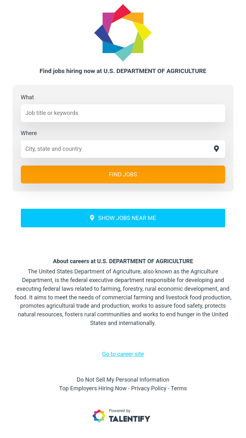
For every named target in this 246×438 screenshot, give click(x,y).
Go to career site (123, 354)
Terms (179, 388)
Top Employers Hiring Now (93, 388)
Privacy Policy (148, 388)
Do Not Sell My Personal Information (123, 379)
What (27, 97)
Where (29, 133)
